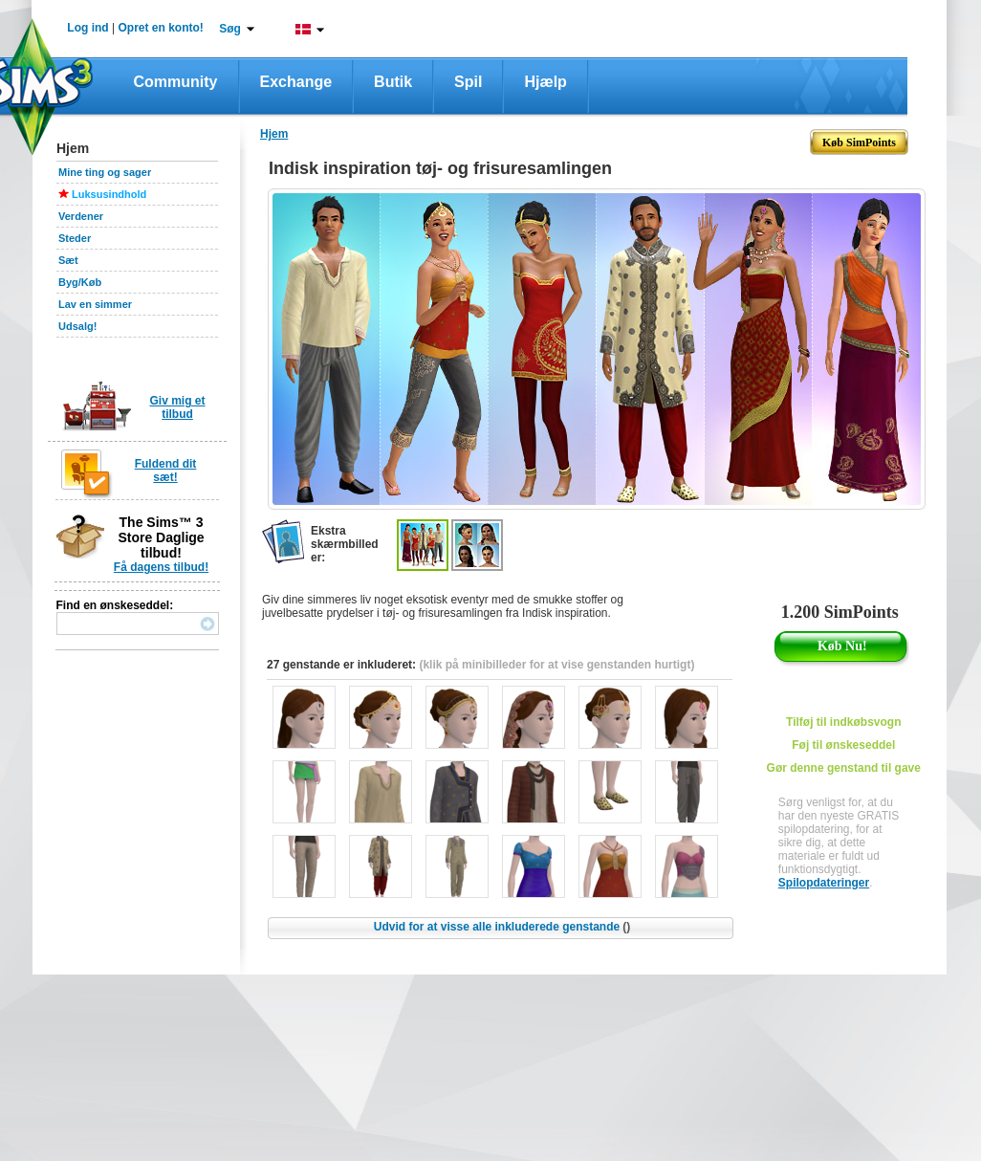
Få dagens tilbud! (161, 567)
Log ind (87, 27)
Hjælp (545, 82)
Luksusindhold (109, 194)
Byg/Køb (79, 282)
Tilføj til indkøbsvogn (843, 722)
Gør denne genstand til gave (844, 768)
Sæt (68, 260)
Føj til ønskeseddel (843, 745)
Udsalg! (77, 326)
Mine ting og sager (104, 172)
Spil (468, 82)
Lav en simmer (95, 304)
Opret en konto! (160, 27)
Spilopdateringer (823, 882)
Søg (230, 28)
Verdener (80, 216)
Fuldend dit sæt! (166, 470)
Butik (393, 82)
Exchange (296, 82)
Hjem (274, 134)
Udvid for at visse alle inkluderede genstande (502, 926)
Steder (74, 238)
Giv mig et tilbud (177, 407)
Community (176, 82)
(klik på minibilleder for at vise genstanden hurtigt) (556, 664)
